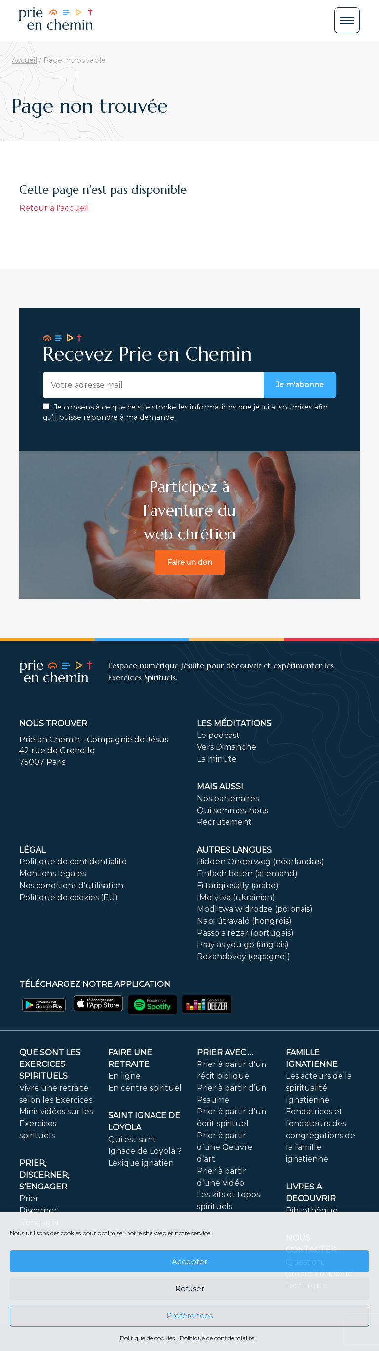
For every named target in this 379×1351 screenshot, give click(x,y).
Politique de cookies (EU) (68, 897)
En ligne (124, 1076)
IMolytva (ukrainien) (236, 897)
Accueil (24, 60)
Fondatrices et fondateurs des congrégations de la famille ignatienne (320, 1135)
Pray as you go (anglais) (243, 944)
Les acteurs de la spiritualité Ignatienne (319, 1088)
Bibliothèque (312, 1210)
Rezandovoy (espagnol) (243, 956)
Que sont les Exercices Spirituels (49, 1064)
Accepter (189, 1261)
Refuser (189, 1288)
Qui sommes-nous (232, 810)
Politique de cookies (147, 1338)
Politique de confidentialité (217, 1338)
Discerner (38, 1210)
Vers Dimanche (226, 747)
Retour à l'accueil (53, 208)
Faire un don (189, 562)
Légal (32, 850)
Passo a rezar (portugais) (245, 933)
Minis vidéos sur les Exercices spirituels (56, 1123)
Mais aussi (220, 786)
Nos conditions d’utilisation (71, 885)
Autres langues (234, 850)
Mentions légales (52, 873)
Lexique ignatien (141, 1163)
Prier (28, 1198)
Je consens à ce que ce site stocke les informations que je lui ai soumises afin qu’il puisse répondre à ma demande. (185, 412)
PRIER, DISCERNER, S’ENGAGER (44, 1174)
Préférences (189, 1315)
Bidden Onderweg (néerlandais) (260, 861)
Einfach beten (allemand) (247, 873)
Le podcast (218, 735)
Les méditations (234, 723)
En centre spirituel (145, 1088)
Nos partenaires (228, 798)
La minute (217, 759)
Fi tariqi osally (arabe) (238, 885)
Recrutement (224, 822)
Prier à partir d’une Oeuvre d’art (225, 1147)
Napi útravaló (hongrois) (244, 921)
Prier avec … (225, 1052)
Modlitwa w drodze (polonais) (255, 909)
